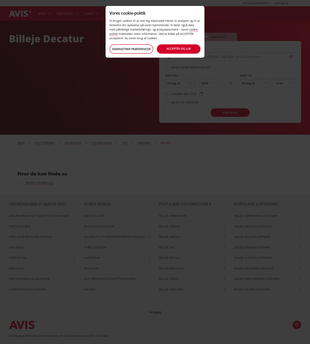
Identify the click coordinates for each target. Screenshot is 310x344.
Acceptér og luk (179, 49)
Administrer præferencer (131, 49)
